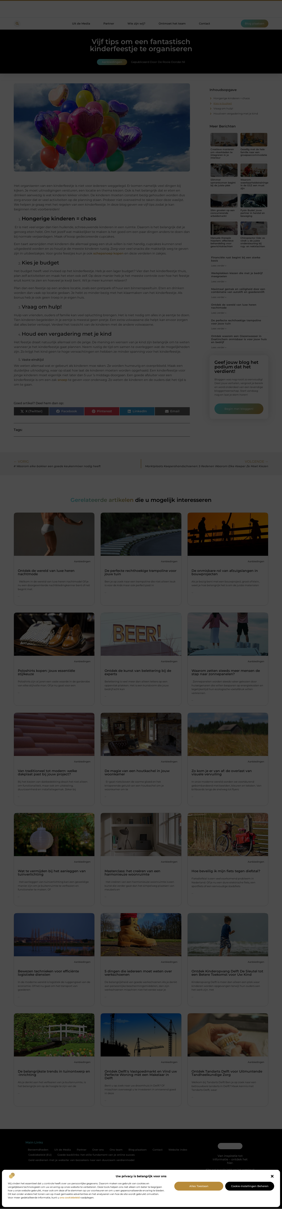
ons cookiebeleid (70, 1197)
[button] (272, 1176)
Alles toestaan (198, 1186)
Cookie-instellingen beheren (249, 1186)
